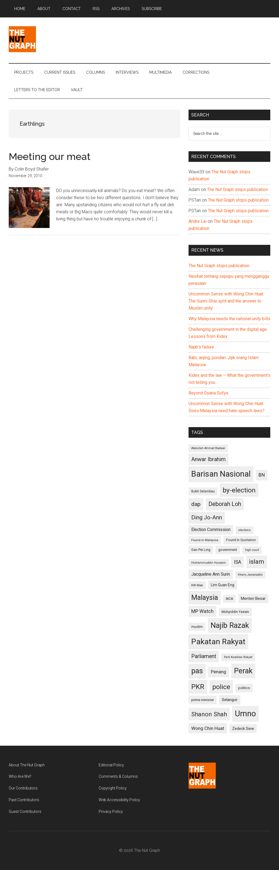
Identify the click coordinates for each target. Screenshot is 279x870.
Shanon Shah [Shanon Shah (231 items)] (209, 714)
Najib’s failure (201, 347)
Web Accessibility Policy (119, 800)
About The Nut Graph (27, 765)
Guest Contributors (25, 811)
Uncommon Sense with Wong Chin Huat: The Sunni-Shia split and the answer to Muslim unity (226, 301)
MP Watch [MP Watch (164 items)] (202, 611)
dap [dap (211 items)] (196, 504)
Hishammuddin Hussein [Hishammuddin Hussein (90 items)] (208, 562)
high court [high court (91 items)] (252, 550)
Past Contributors (24, 800)
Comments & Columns (118, 776)
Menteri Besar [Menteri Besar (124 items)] (253, 598)
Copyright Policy (113, 788)
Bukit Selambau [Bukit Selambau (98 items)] (203, 491)
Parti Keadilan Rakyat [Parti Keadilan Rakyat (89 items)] (238, 657)
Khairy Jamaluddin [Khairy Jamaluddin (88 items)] (250, 574)
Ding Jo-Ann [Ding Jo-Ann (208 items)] (206, 517)
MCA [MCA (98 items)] (229, 599)
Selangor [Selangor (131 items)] (230, 699)
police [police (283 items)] (221, 687)
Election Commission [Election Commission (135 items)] (211, 529)
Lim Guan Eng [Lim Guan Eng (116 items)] (222, 585)
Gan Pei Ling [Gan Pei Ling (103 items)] (200, 550)
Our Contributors (23, 788)
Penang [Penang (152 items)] (218, 671)
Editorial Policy (111, 765)
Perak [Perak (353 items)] (243, 671)
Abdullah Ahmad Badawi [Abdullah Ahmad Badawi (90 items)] (208, 448)
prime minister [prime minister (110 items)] (202, 700)
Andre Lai (198, 221)
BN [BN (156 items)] (262, 475)
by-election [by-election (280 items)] (239, 490)
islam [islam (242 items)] (256, 561)
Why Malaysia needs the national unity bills (229, 318)
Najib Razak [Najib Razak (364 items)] (230, 625)
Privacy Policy (111, 811)
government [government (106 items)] (227, 550)
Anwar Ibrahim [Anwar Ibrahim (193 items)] (208, 459)
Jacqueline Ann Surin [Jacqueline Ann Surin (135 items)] (210, 574)
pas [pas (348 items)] (197, 671)
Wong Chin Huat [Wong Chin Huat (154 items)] (207, 728)
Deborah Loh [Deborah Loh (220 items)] (224, 504)
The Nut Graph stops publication (237, 189)
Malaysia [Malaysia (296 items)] (204, 597)
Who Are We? (20, 776)
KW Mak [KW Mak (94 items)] (197, 585)
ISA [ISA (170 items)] (237, 562)
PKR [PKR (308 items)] (197, 687)
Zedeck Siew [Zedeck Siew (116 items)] (243, 728)
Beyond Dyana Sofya (208, 393)
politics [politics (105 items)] (244, 688)
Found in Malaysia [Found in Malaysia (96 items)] (204, 540)
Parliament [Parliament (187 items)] (203, 656)
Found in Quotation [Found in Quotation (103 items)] (241, 540)
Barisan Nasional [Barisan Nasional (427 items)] (221, 474)
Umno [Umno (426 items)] (245, 713)
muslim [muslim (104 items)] (197, 627)
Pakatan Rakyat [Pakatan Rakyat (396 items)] (218, 641)
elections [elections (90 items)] (244, 530)
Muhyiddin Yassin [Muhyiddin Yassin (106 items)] (235, 612)
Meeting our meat (49, 156)
